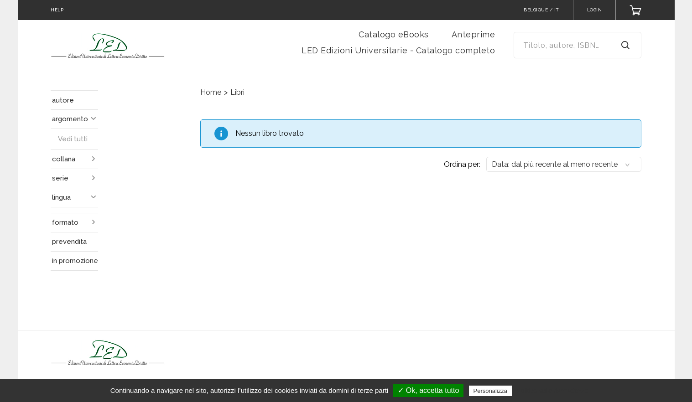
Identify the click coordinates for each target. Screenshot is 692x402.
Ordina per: (462, 164)
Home (210, 92)
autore (63, 100)
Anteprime (473, 34)
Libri (237, 92)
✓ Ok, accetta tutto (428, 390)
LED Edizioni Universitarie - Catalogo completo (398, 50)
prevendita (69, 241)
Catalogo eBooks (394, 34)
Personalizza (490, 390)
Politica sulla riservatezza (552, 390)
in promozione (75, 261)
